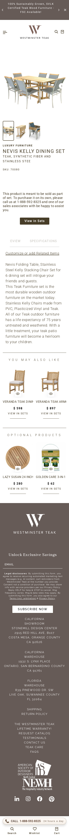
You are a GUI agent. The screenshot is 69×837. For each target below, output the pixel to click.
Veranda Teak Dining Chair (18, 401)
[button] (3, 10)
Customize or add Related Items (32, 253)
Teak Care (34, 747)
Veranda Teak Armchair (51, 401)
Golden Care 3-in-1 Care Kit (51, 477)
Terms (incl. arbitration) (23, 598)
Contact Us (34, 742)
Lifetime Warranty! (34, 728)
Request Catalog (34, 733)
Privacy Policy (47, 598)
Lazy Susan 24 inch (18, 477)
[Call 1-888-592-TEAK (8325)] (34, 821)
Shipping (34, 709)
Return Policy (35, 714)
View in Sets (34, 221)
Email (9, 564)
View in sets (18, 413)
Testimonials (34, 738)
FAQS (34, 751)
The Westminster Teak (35, 724)
